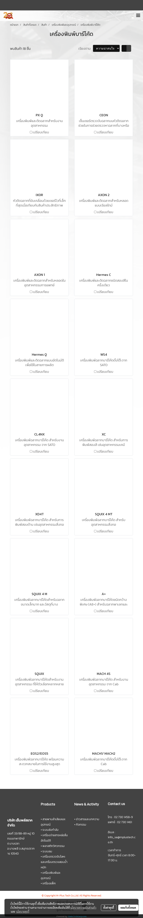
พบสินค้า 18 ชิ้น (20, 48)
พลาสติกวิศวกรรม (53, 846)
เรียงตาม (85, 48)
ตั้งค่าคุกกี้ (108, 907)
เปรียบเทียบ (41, 132)
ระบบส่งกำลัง (50, 829)
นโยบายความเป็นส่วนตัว (83, 907)
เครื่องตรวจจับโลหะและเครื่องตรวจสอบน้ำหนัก (54, 861)
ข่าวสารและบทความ (87, 819)
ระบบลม (47, 851)
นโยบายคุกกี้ (22, 911)
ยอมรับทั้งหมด (128, 907)
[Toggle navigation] (138, 16)
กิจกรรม (81, 824)
